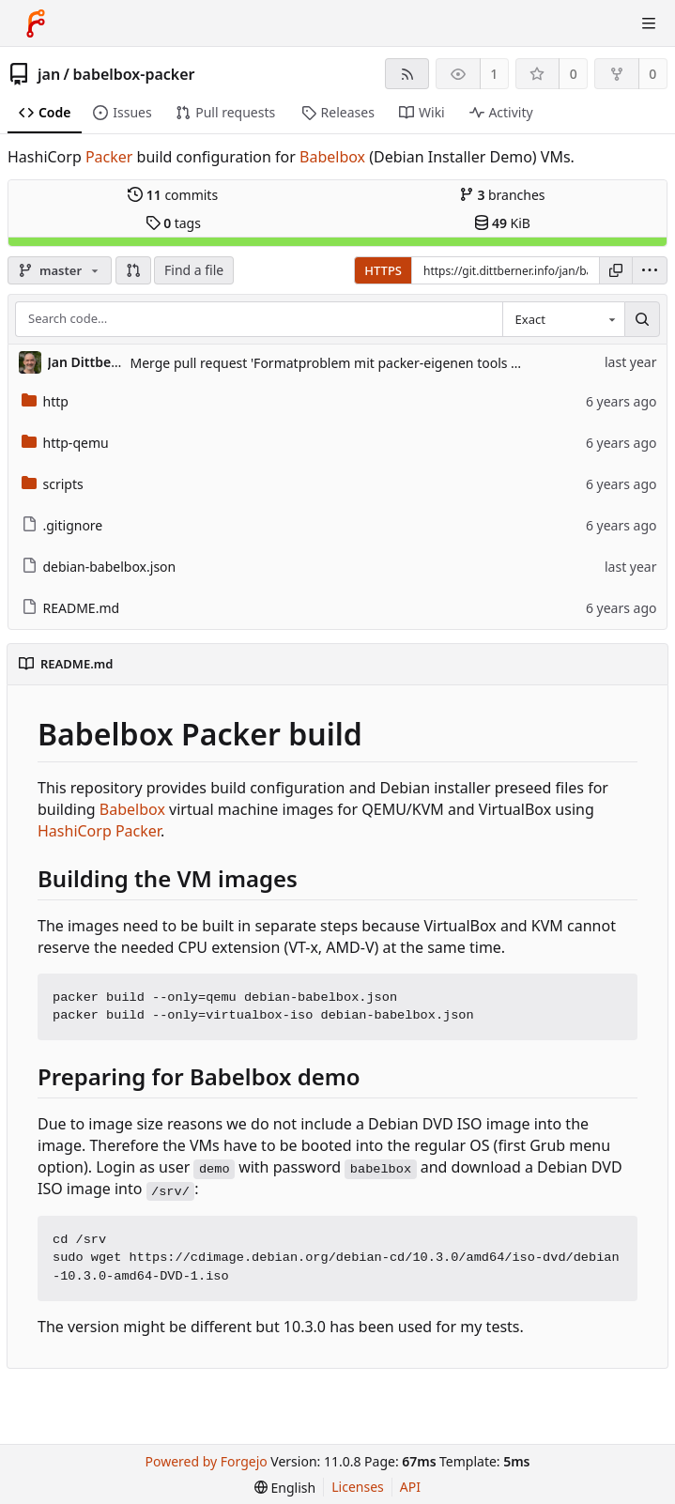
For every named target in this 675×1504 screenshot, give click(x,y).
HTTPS (383, 270)
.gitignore (62, 525)
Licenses (357, 1487)
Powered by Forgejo (207, 1461)
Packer (109, 156)
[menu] (649, 270)
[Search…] (642, 319)
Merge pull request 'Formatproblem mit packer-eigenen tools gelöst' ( (345, 363)
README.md (71, 608)
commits (173, 195)
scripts (53, 484)
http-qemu (65, 443)
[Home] (35, 23)
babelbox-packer (134, 74)
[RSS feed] (407, 73)
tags (173, 223)
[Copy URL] (616, 270)
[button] (133, 270)
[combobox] (563, 319)
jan (49, 74)
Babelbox (332, 156)
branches (502, 195)
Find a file (193, 270)
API (410, 1487)
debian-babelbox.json (99, 567)
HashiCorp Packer (99, 831)
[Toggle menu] (649, 23)
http (45, 401)
